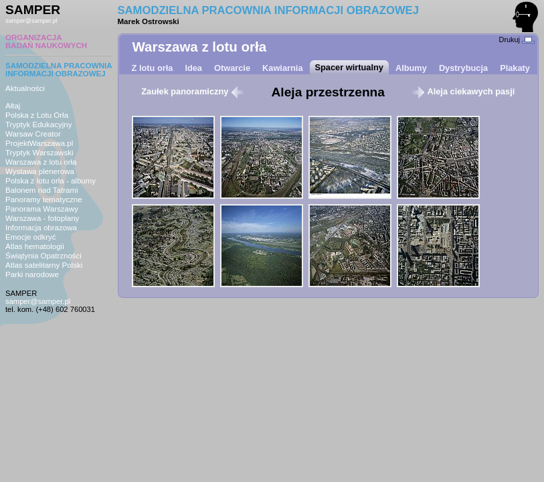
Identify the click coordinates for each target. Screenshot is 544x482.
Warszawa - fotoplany (42, 218)
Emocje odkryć (30, 237)
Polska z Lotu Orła (36, 115)
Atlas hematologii (34, 246)
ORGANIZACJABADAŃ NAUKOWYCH (46, 41)
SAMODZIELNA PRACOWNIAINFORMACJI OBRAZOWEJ (58, 70)
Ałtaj (12, 106)
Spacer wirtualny (349, 67)
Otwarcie (232, 68)
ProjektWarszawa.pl (39, 143)
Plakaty (515, 68)
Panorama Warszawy (41, 209)
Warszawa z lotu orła (40, 162)
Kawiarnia (282, 68)
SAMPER (32, 10)
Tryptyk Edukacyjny (38, 124)
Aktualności (25, 88)
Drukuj (517, 39)
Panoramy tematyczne (43, 199)
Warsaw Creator (33, 134)
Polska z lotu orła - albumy (50, 181)
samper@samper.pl (31, 20)
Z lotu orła (152, 68)
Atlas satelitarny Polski (43, 265)
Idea (193, 68)
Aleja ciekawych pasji (463, 91)
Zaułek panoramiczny (192, 91)
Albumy (411, 68)
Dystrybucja (463, 68)
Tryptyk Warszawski (39, 153)
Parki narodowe (32, 274)
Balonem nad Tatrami (41, 190)
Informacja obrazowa (41, 228)
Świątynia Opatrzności (43, 256)
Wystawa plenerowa (39, 171)
